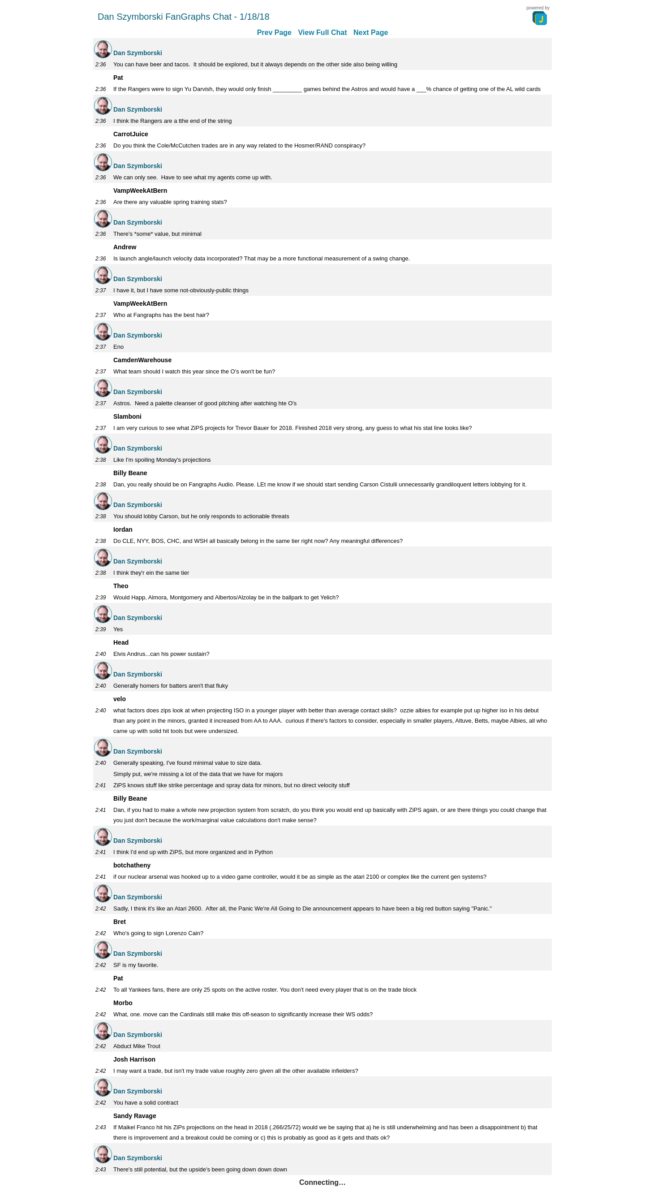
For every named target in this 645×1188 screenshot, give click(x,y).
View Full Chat (322, 32)
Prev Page (274, 32)
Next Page (370, 32)
